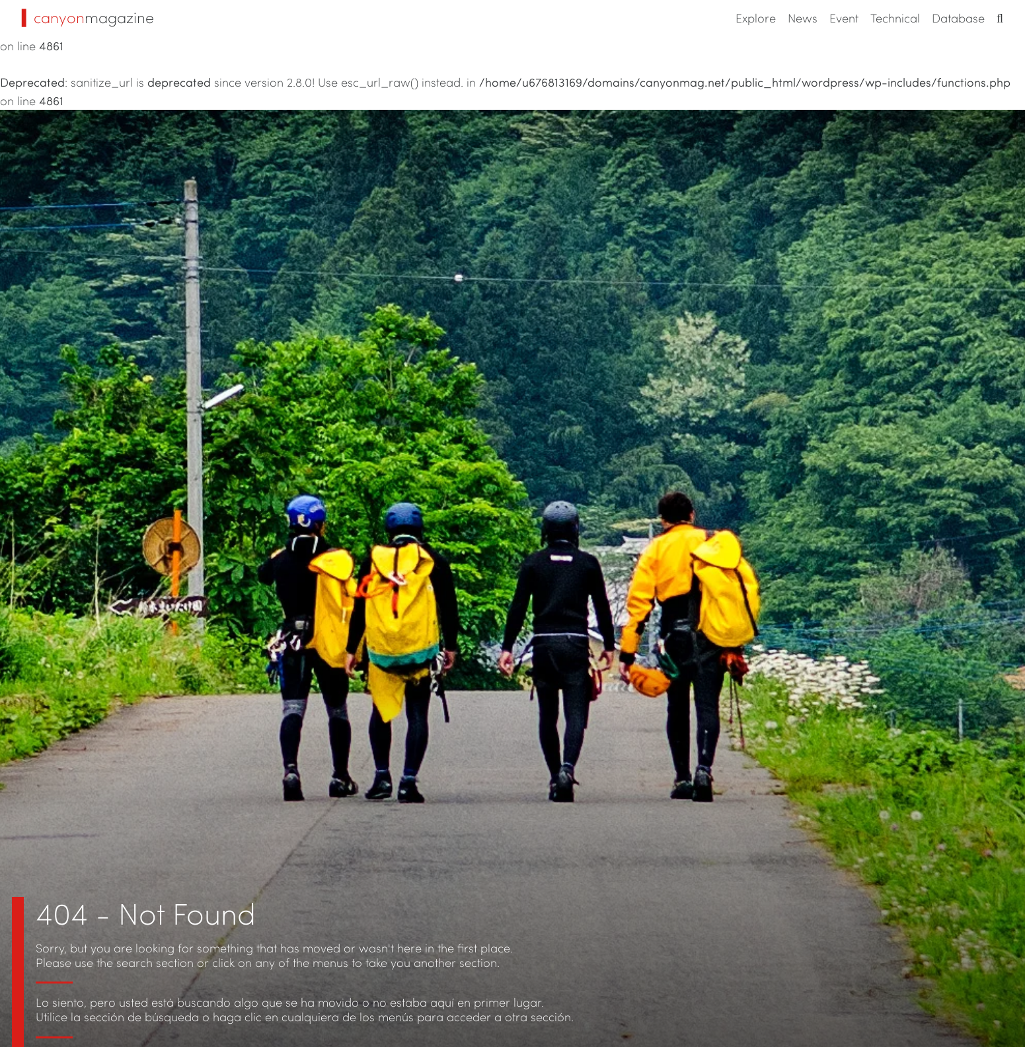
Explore (756, 18)
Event (843, 18)
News (802, 18)
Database (958, 18)
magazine (88, 17)
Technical (895, 18)
